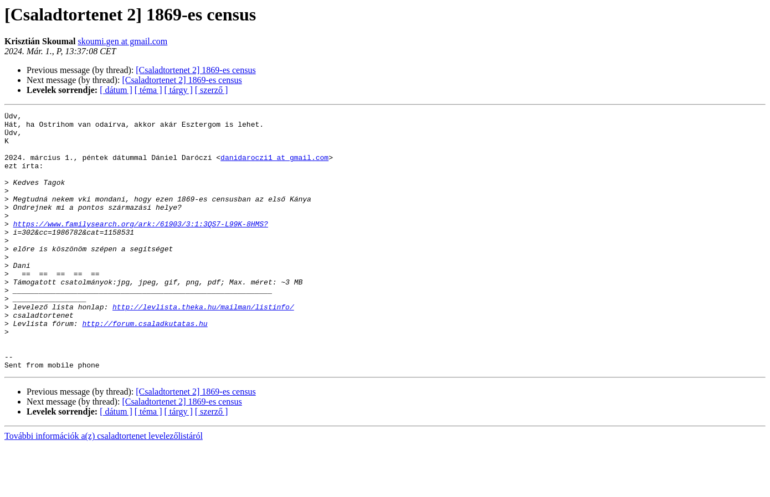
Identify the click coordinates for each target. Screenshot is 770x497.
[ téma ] (148, 90)
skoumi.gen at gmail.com (122, 41)
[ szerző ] (211, 90)
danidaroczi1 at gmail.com (274, 167)
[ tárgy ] (179, 90)
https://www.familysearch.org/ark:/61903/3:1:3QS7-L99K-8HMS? (140, 247)
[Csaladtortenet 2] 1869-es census (195, 70)
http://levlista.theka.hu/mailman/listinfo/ (203, 346)
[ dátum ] (116, 90)
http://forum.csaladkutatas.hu (144, 366)
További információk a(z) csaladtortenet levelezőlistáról (103, 487)
